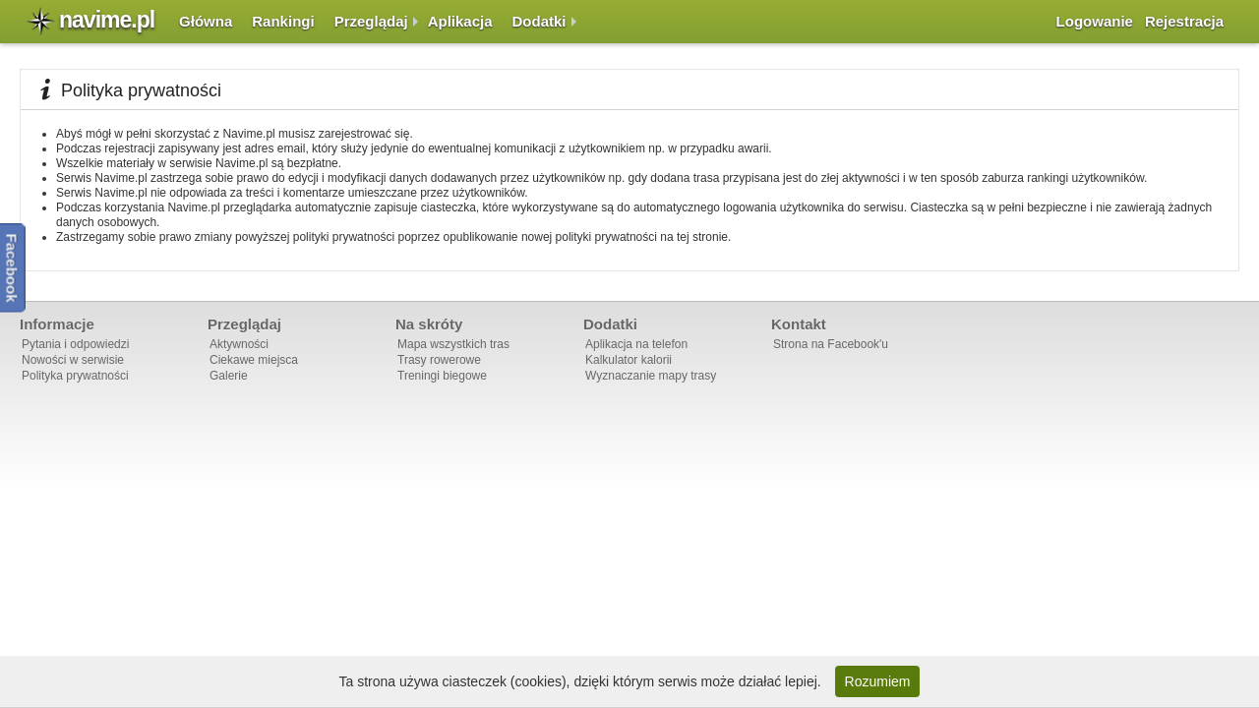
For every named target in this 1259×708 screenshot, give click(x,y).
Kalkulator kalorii (628, 360)
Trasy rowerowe (439, 360)
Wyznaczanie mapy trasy (650, 376)
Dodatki (539, 21)
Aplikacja (460, 21)
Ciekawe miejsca (254, 360)
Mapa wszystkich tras (453, 344)
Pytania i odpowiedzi (75, 344)
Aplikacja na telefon (636, 344)
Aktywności (239, 344)
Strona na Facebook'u (830, 344)
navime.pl (106, 19)
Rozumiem (878, 681)
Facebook (12, 267)
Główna (205, 21)
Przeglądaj (371, 21)
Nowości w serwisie (73, 360)
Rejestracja (1184, 21)
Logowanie (1094, 21)
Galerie (229, 376)
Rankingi (283, 21)
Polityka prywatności (75, 376)
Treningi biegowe (442, 376)
